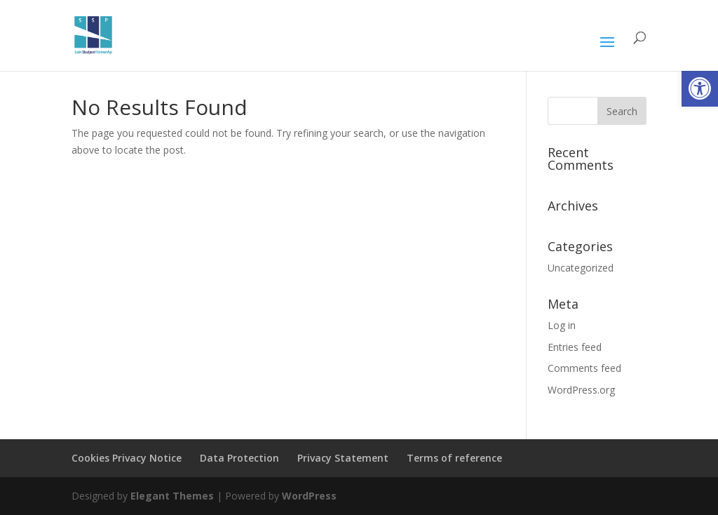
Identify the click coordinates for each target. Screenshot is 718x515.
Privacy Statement (342, 457)
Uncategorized (581, 267)
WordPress (309, 495)
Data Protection (239, 457)
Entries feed (575, 347)
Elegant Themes (172, 495)
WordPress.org (581, 389)
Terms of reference (454, 457)
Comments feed (584, 368)
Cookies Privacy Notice (127, 457)
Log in (562, 325)
